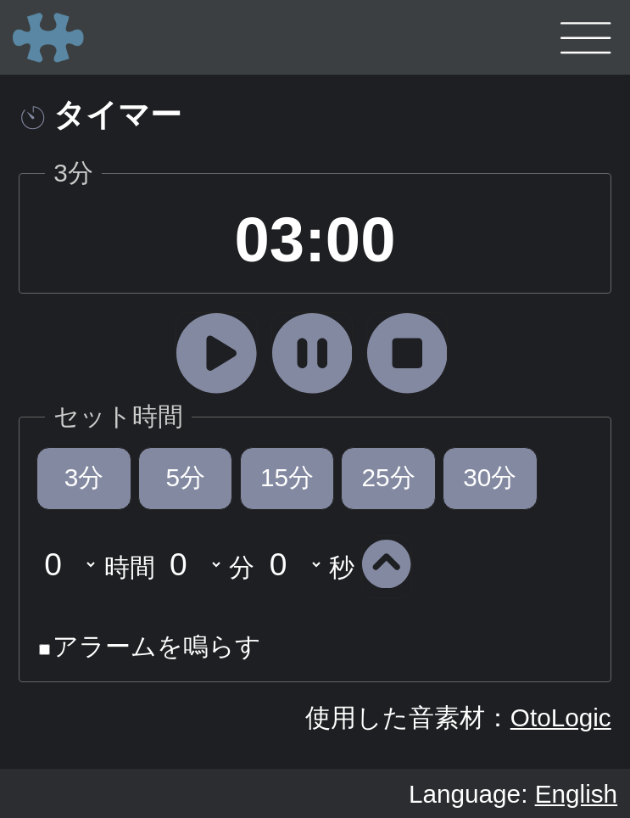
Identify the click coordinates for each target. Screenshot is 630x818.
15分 (287, 477)
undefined (67, 564)
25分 (388, 477)
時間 (129, 566)
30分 (489, 477)
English (576, 794)
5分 (185, 477)
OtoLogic (560, 717)
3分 (84, 477)
